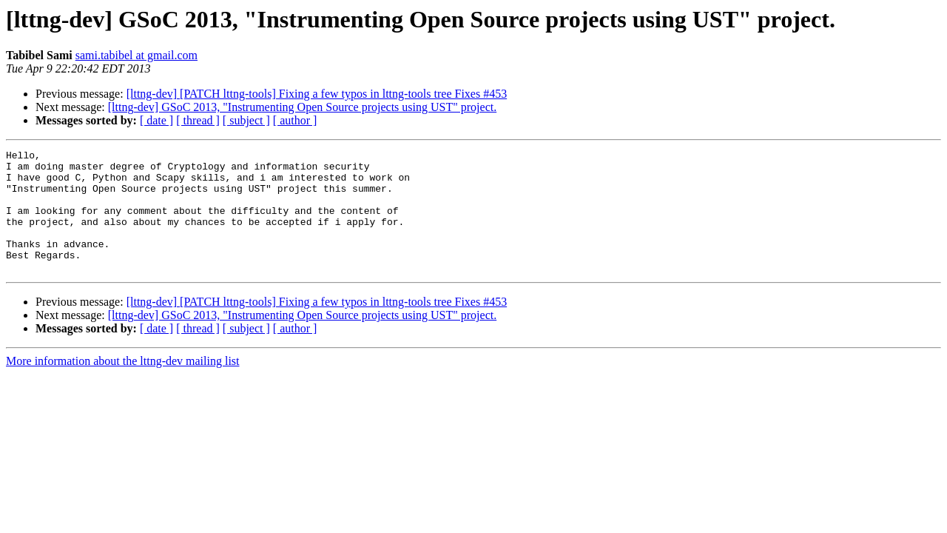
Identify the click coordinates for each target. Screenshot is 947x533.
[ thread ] (198, 120)
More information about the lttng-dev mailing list (123, 385)
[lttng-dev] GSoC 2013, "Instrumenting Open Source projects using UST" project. (302, 107)
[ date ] (156, 120)
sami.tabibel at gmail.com (136, 55)
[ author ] (295, 120)
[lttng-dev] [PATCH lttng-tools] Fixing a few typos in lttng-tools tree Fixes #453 (317, 93)
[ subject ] (246, 120)
